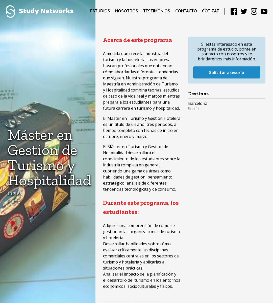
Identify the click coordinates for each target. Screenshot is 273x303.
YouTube (264, 11)
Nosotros (126, 10)
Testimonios (156, 10)
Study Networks (39, 11)
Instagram (254, 11)
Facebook (234, 11)
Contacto (186, 10)
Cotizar (210, 10)
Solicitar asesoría (226, 66)
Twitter (244, 11)
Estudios (100, 10)
